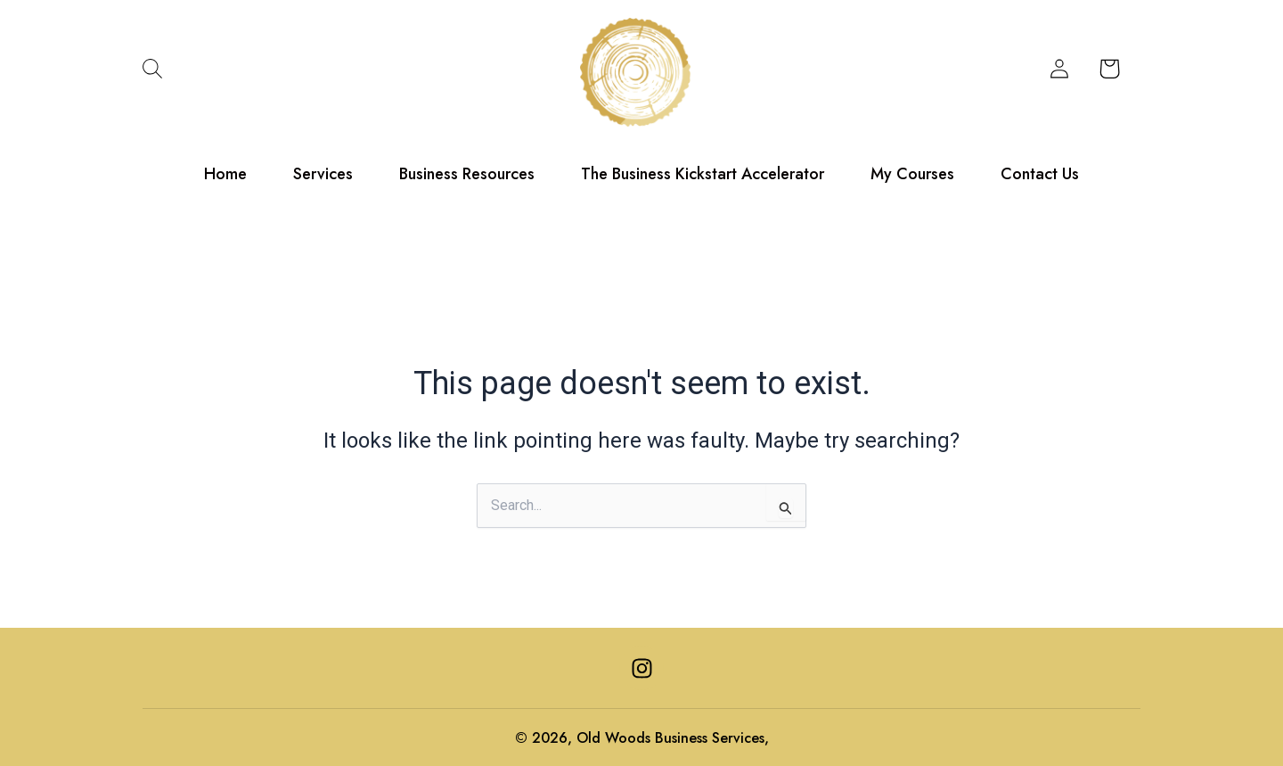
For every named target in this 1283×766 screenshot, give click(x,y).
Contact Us (1040, 173)
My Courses (912, 173)
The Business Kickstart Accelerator (702, 173)
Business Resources (467, 173)
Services (323, 173)
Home (225, 173)
